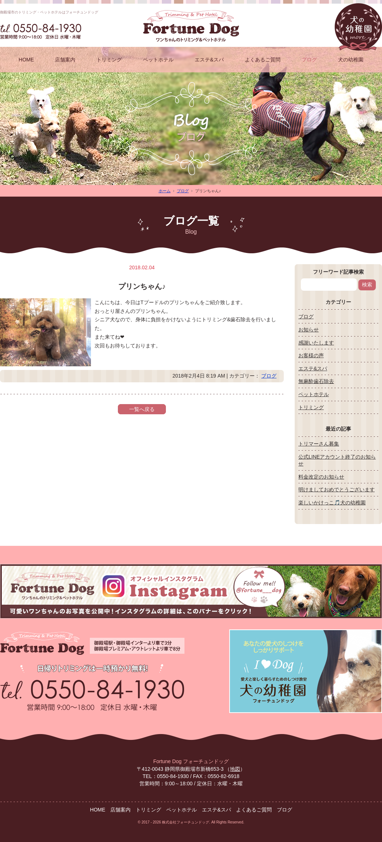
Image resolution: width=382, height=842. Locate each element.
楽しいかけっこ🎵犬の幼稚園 (332, 502)
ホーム (165, 191)
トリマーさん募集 (318, 444)
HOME (26, 60)
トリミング (109, 60)
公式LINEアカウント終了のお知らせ (337, 460)
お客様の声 (311, 355)
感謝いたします (316, 343)
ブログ (309, 60)
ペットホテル (158, 60)
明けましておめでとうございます (336, 489)
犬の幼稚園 (350, 60)
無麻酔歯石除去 (316, 381)
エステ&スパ (209, 60)
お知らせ (308, 330)
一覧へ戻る (142, 409)
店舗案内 (65, 60)
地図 (235, 769)
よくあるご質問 (262, 60)
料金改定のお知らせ (321, 477)
